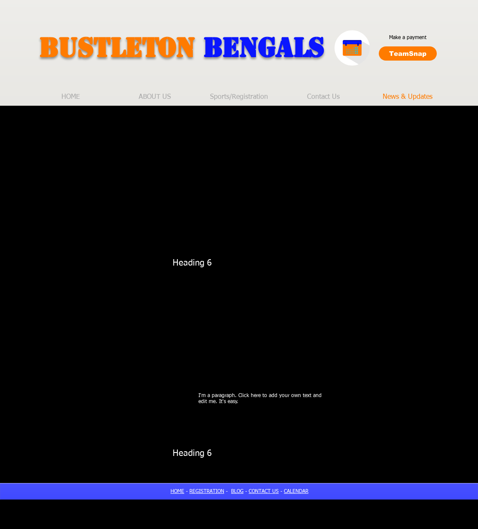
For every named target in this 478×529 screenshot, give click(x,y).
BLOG (237, 491)
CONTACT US (264, 491)
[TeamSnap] (408, 53)
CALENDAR (296, 491)
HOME (177, 491)
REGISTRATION (206, 491)
